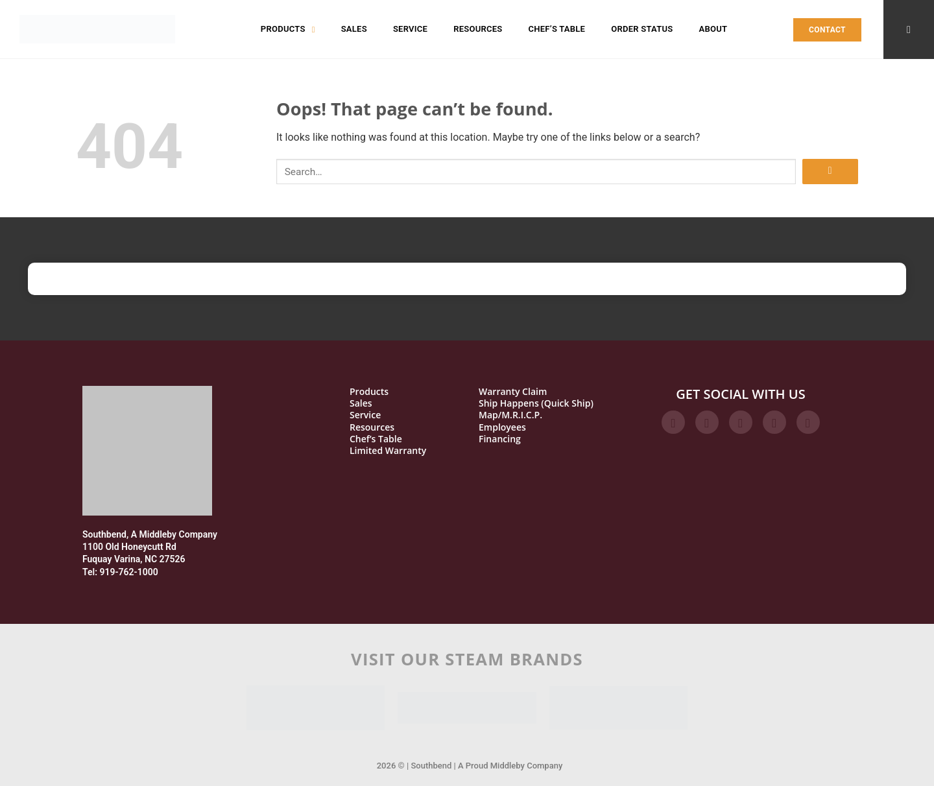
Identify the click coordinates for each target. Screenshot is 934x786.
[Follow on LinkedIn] (774, 422)
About (713, 29)
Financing (500, 439)
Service (410, 29)
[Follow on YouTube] (808, 422)
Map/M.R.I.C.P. (510, 415)
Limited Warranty (388, 451)
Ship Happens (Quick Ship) (536, 403)
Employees (502, 427)
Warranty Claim (513, 392)
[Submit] (830, 171)
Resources (477, 29)
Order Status (642, 29)
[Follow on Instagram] (707, 422)
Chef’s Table (557, 29)
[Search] (908, 29)
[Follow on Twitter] (741, 422)
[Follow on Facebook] (673, 422)
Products (288, 29)
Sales (354, 29)
